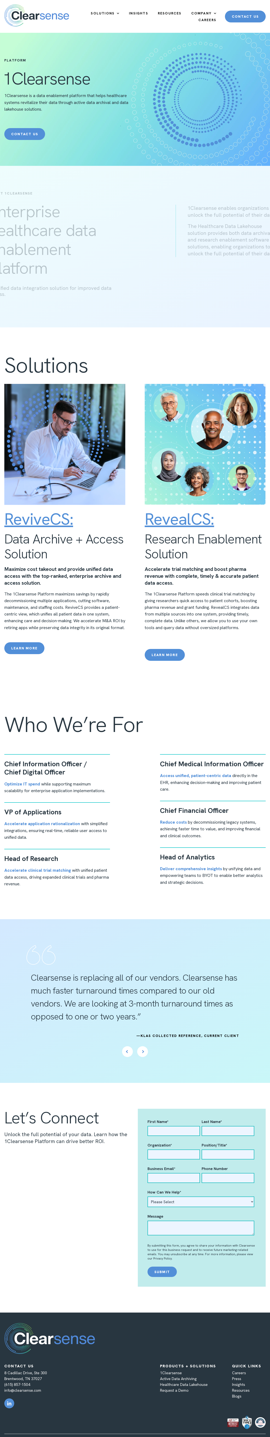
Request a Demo (174, 1390)
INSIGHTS (138, 13)
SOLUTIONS (103, 13)
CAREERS (207, 20)
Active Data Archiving (178, 1378)
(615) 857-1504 (17, 1384)
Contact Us (24, 134)
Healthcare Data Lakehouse (184, 1384)
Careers (239, 1372)
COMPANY (201, 13)
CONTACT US (245, 16)
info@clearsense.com (22, 1390)
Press (236, 1378)
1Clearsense (171, 1372)
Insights (238, 1384)
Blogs (236, 1396)
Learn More (24, 648)
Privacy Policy (162, 1258)
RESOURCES (170, 13)
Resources (241, 1390)
